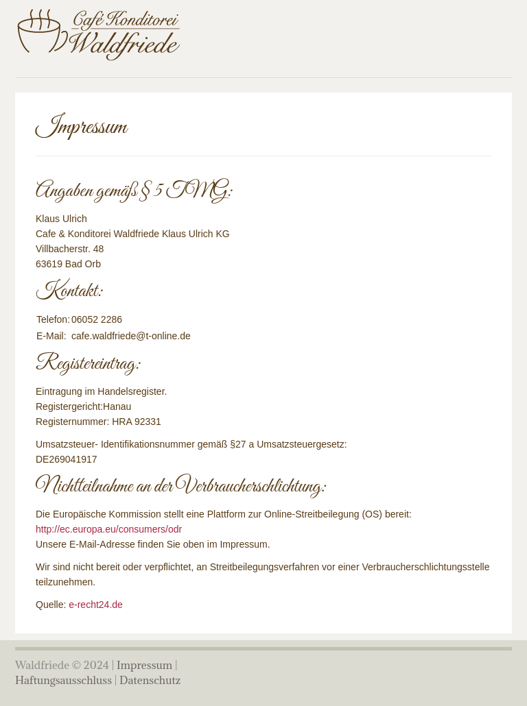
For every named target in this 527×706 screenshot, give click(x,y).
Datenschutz (149, 680)
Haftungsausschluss (63, 680)
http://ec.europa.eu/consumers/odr (109, 529)
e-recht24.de (96, 604)
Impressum (144, 665)
